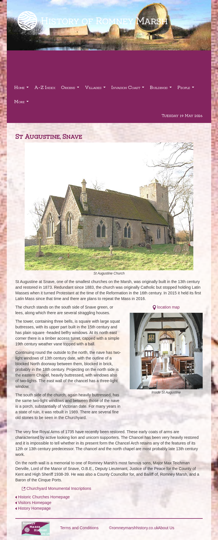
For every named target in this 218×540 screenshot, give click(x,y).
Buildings (161, 88)
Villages (96, 88)
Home (22, 88)
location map (168, 307)
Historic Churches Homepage (44, 497)
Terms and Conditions (79, 528)
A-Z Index (44, 87)
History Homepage (34, 508)
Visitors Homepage (34, 502)
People (186, 88)
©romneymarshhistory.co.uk (133, 528)
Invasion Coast (128, 88)
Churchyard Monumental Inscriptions (58, 488)
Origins (71, 88)
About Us (166, 528)
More (22, 103)
